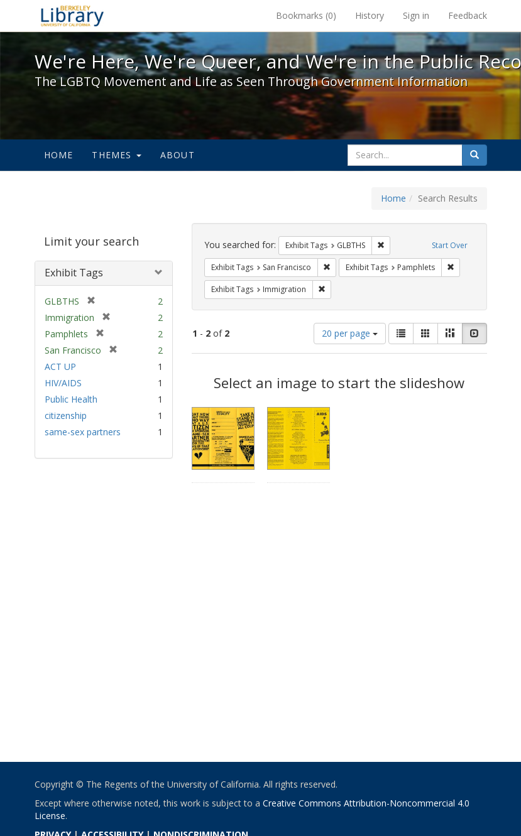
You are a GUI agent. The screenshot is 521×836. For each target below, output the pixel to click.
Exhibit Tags (74, 273)
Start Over (450, 245)
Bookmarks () (306, 15)
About (177, 155)
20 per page (350, 333)
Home (59, 155)
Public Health (71, 399)
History (369, 15)
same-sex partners (83, 432)
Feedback (467, 15)
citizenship (66, 415)
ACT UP (60, 366)
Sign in (416, 15)
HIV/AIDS (63, 383)
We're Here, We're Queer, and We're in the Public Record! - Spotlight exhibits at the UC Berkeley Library (72, 15)
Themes (116, 155)
